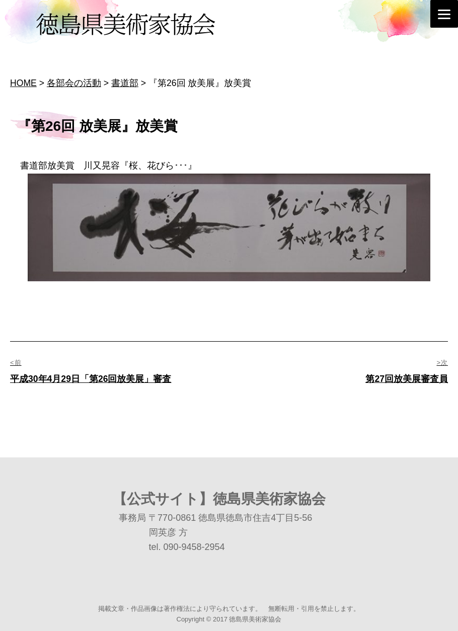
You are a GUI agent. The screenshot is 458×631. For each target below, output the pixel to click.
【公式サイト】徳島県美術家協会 (219, 499)
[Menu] (444, 14)
